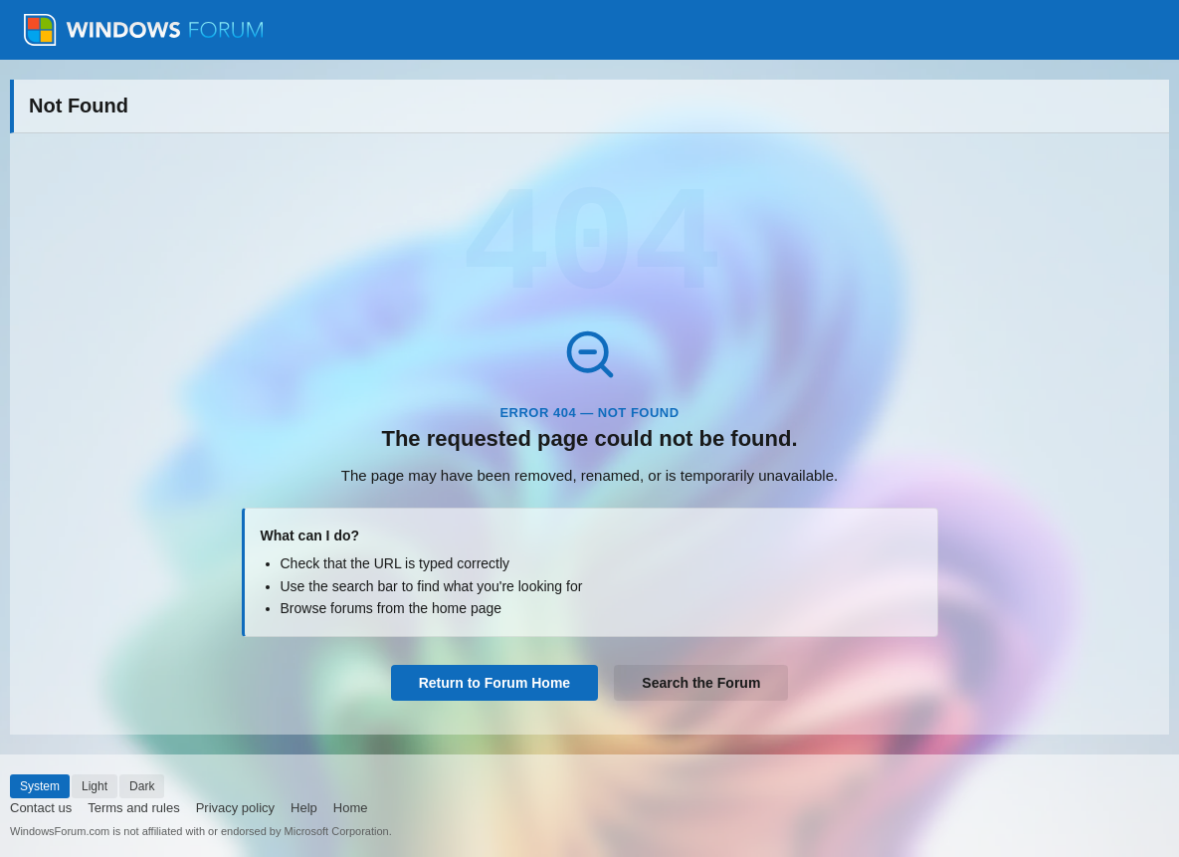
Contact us (41, 807)
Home (350, 807)
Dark (141, 786)
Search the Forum (701, 683)
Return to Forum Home (494, 683)
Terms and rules (133, 807)
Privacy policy (235, 807)
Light (94, 786)
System (40, 786)
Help (304, 807)
